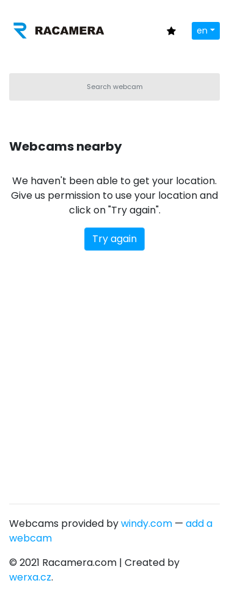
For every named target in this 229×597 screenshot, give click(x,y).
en (202, 30)
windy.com (146, 524)
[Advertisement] (114, 371)
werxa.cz (30, 577)
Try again (114, 239)
